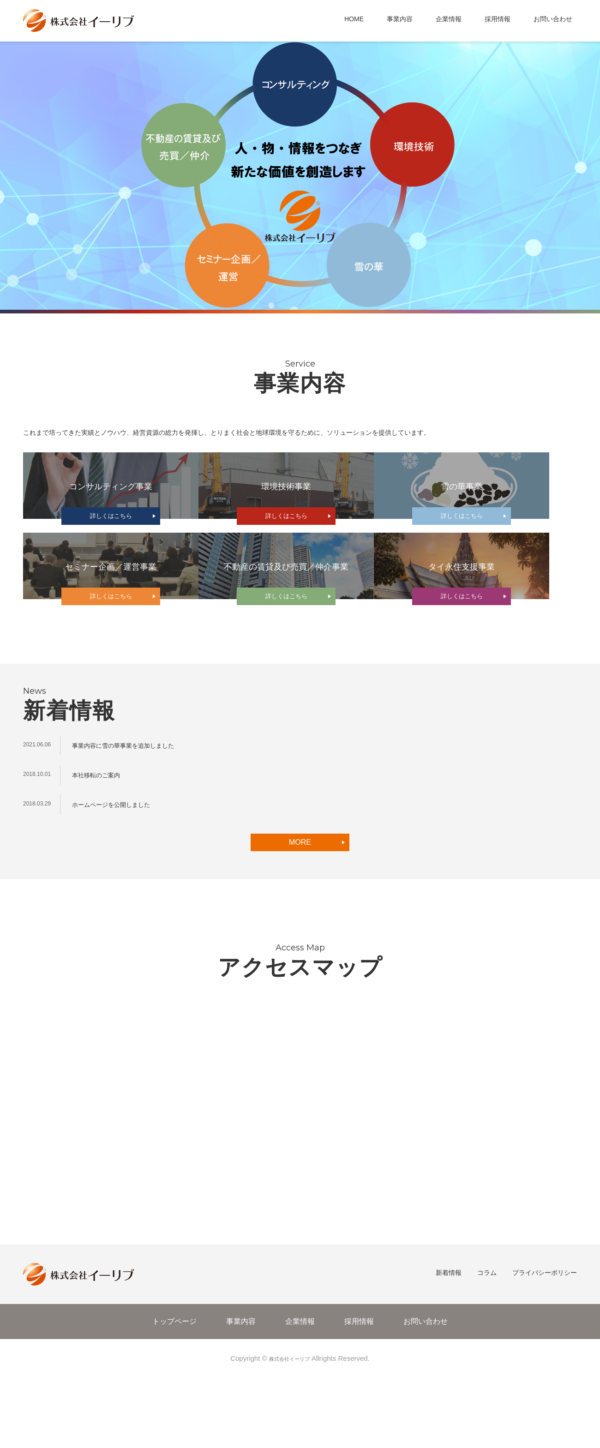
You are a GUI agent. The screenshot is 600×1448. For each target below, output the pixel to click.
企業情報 (449, 19)
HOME (354, 19)
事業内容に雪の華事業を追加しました (131, 820)
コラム (487, 1348)
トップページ (174, 1396)
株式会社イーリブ (289, 1433)
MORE (300, 917)
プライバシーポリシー (544, 1348)
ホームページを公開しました (117, 879)
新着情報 (449, 1348)
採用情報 (497, 19)
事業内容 (400, 19)
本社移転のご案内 (99, 849)
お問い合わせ (553, 19)
